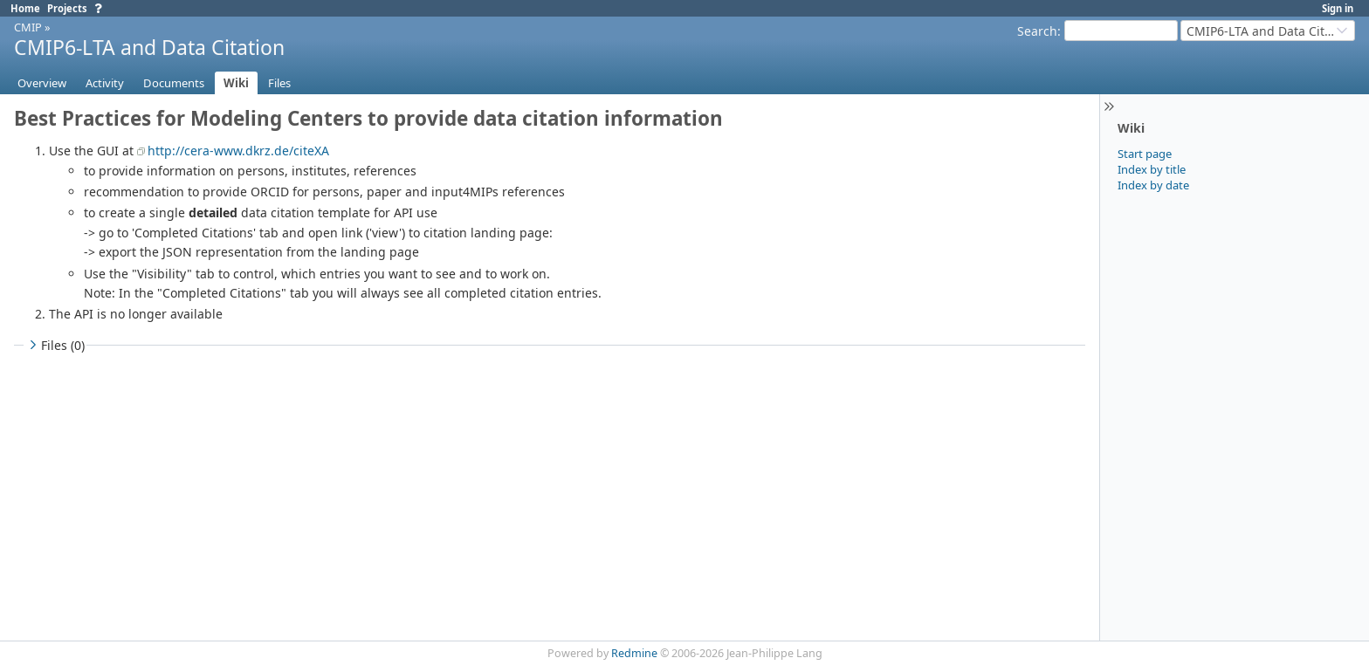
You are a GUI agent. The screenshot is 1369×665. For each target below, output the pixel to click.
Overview (41, 83)
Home (25, 8)
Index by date (1153, 185)
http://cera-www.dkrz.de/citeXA (238, 150)
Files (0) (55, 345)
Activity (105, 83)
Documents (173, 83)
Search (1037, 31)
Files (279, 83)
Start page (1145, 153)
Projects (67, 8)
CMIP (28, 27)
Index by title (1152, 169)
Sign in (1337, 8)
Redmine (634, 653)
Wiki (236, 83)
